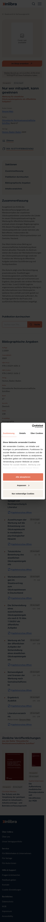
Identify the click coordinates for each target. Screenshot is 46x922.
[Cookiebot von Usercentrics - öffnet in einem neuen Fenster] (32, 426)
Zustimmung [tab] (9, 433)
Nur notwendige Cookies (23, 494)
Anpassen (23, 485)
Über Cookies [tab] (37, 433)
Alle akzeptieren (23, 477)
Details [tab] (22, 433)
